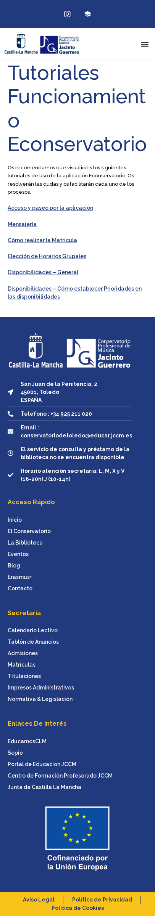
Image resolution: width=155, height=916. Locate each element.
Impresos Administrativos (41, 688)
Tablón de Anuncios (33, 642)
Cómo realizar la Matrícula (42, 240)
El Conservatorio (29, 531)
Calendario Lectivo (33, 630)
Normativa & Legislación (40, 699)
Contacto (20, 588)
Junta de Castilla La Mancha (44, 787)
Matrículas (22, 665)
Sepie (15, 753)
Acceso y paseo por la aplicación (50, 208)
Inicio (15, 520)
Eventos (18, 554)
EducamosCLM (27, 741)
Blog (14, 565)
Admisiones (23, 653)
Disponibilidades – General (43, 272)
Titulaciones (24, 676)
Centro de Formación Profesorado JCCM (60, 776)
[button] (145, 44)
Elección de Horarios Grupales (47, 256)
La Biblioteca (25, 543)
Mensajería (22, 224)
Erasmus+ (20, 577)
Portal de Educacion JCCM (42, 764)
